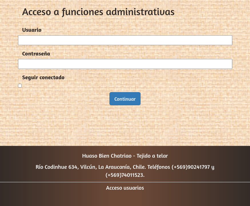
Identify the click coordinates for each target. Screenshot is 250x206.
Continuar (125, 99)
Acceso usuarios (125, 187)
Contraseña (36, 53)
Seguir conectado (43, 77)
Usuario (31, 29)
